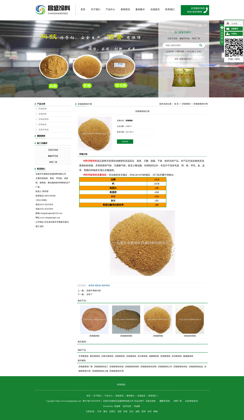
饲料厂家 (196, 38)
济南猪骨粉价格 (116, 367)
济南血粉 (42, 124)
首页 (83, 9)
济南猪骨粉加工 (101, 367)
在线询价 (125, 142)
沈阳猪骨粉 (120, 356)
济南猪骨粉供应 (180, 367)
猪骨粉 (93, 161)
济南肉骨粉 (43, 119)
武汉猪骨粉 (143, 356)
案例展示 (140, 9)
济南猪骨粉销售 (132, 367)
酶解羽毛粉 (185, 38)
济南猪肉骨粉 (126, 336)
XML (199, 51)
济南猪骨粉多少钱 (100, 371)
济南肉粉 (42, 114)
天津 (99, 411)
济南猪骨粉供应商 (148, 367)
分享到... (234, 34)
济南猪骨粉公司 (165, 367)
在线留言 (155, 9)
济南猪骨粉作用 (116, 371)
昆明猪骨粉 (165, 356)
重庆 (105, 411)
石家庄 (112, 411)
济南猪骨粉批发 (196, 367)
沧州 (149, 411)
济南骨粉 (42, 109)
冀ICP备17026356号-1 (92, 401)
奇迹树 (117, 406)
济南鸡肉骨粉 (190, 336)
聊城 (156, 411)
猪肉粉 (98, 285)
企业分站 (170, 51)
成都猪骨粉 (154, 356)
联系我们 (170, 9)
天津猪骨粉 (83, 356)
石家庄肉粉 (172, 38)
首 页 (176, 104)
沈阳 (119, 411)
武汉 (131, 411)
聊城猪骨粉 (188, 356)
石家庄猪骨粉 (107, 356)
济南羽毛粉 (43, 130)
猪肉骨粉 (106, 285)
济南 (125, 411)
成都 (137, 411)
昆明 (143, 411)
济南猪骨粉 (158, 336)
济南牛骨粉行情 (93, 291)
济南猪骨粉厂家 (85, 367)
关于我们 (95, 9)
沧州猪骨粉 (177, 356)
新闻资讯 (125, 9)
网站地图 (180, 51)
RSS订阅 (190, 51)
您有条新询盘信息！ (184, 59)
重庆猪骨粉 (95, 356)
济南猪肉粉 (94, 336)
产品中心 (110, 9)
